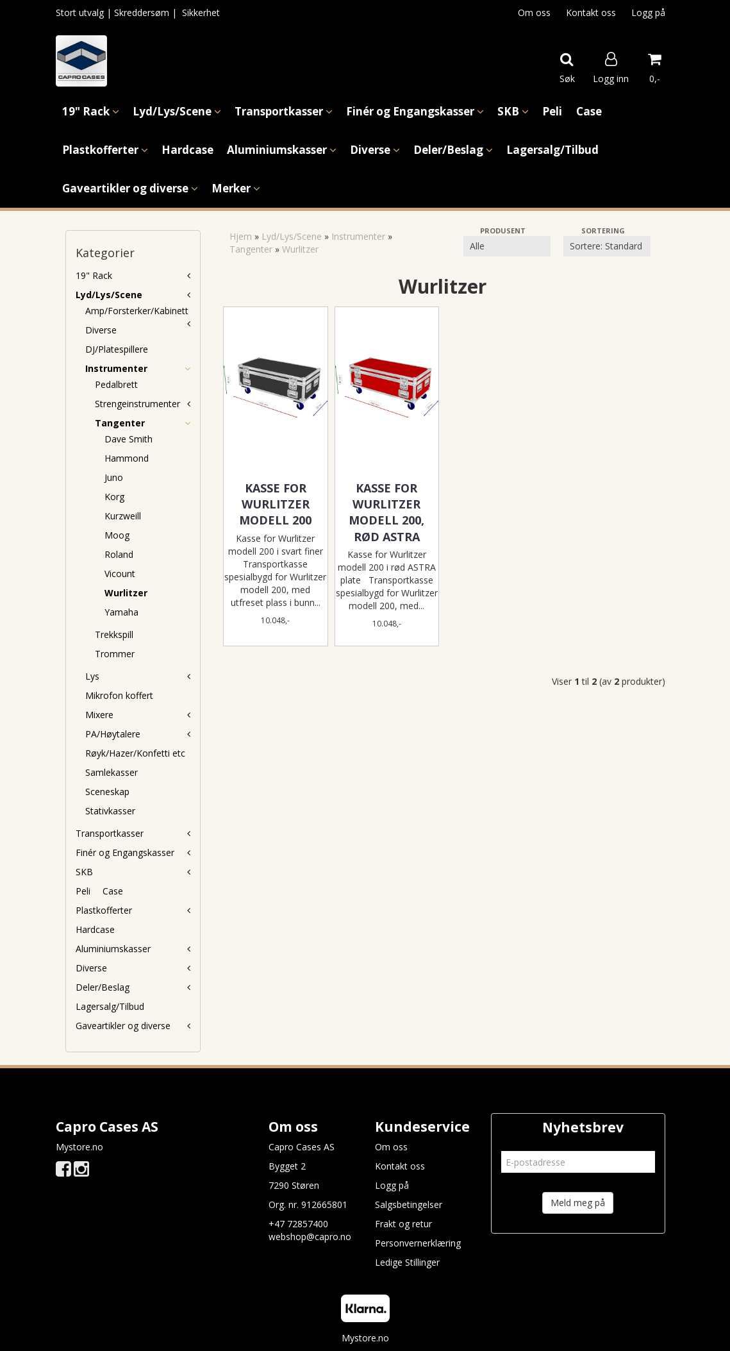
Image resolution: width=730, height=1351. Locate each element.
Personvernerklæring (418, 1243)
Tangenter (120, 423)
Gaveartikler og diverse (123, 1026)
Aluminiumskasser (113, 949)
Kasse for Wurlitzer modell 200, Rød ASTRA (386, 512)
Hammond (126, 458)
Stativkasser (110, 811)
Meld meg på (578, 1202)
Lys (92, 676)
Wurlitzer (125, 593)
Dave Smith (128, 439)
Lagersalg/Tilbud (110, 1006)
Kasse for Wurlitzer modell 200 (275, 504)
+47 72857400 (298, 1224)
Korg (114, 497)
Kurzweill (122, 516)
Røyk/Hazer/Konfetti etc (135, 753)
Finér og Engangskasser (125, 852)
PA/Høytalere (112, 734)
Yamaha (121, 612)
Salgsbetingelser (408, 1204)
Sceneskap (107, 791)
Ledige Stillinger (407, 1262)
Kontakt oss (591, 12)
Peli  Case (99, 891)
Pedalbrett (116, 384)
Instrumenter (116, 368)
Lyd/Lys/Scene (109, 295)
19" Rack (94, 275)
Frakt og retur (403, 1224)
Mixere (99, 715)
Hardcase (95, 929)
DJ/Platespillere (116, 349)
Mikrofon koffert (119, 695)
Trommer (115, 654)
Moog (116, 535)
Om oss (534, 12)
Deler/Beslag (102, 987)
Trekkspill (114, 634)
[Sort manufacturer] (507, 246)
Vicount (119, 573)
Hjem (240, 236)
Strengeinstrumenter (137, 404)
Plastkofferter (104, 910)
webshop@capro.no (310, 1236)
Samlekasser (111, 772)
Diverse (101, 330)
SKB (84, 872)
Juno (113, 477)
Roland (118, 554)
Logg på (648, 12)
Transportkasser (110, 833)
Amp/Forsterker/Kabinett (136, 311)
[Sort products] (607, 246)
